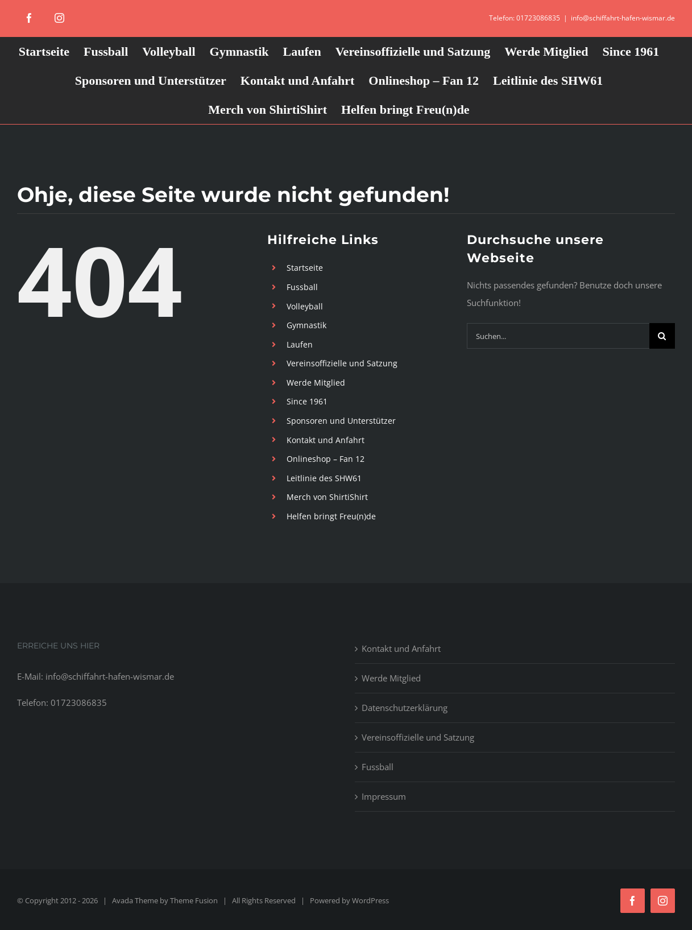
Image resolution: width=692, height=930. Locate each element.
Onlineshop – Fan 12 (325, 458)
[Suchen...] (558, 336)
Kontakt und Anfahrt (325, 440)
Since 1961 (307, 401)
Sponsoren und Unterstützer (341, 420)
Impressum (384, 796)
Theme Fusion (194, 900)
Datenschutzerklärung (404, 707)
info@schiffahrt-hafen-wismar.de (623, 18)
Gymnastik (306, 325)
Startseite (305, 267)
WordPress (370, 900)
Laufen (300, 344)
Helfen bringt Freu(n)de (331, 516)
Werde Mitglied (316, 382)
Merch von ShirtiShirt (327, 496)
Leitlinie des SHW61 (324, 478)
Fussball (302, 287)
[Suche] (662, 336)
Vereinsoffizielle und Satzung (342, 363)
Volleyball (305, 306)
